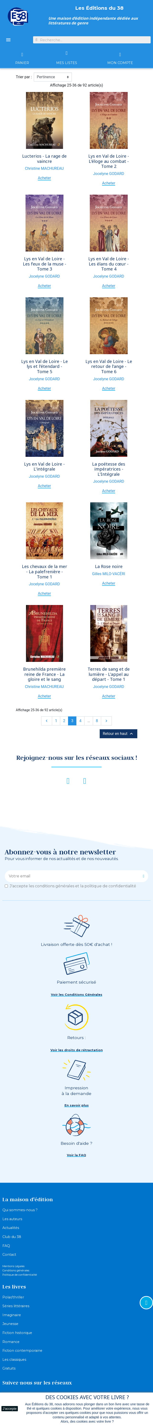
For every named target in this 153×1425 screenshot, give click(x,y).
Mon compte (120, 63)
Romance (11, 1342)
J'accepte (10, 1409)
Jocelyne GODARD (108, 173)
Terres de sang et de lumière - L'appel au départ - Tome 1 (109, 674)
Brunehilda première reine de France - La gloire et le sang (44, 674)
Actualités (10, 1228)
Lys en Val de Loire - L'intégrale (44, 466)
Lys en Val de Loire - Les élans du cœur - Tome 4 (108, 264)
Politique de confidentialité (19, 1274)
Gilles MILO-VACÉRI (108, 574)
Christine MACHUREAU (44, 168)
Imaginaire (11, 1315)
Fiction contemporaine (22, 1350)
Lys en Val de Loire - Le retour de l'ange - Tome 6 (108, 366)
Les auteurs (12, 1219)
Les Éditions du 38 (99, 8)
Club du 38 (11, 1237)
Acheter (44, 178)
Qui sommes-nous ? (20, 1210)
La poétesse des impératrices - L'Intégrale (108, 469)
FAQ (6, 1246)
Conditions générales (15, 1270)
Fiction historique (17, 1333)
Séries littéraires (15, 1306)
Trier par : (24, 77)
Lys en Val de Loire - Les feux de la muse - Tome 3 (44, 264)
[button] (76, 994)
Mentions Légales (13, 1266)
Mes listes (66, 63)
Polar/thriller (13, 1297)
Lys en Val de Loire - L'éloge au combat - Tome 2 (108, 161)
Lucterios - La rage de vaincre (44, 158)
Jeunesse (10, 1324)
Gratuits (8, 1368)
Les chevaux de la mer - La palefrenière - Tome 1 (44, 571)
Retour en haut (118, 734)
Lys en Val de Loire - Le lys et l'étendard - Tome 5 (44, 366)
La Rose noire (109, 566)
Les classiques (14, 1359)
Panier (22, 63)
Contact (9, 1254)
